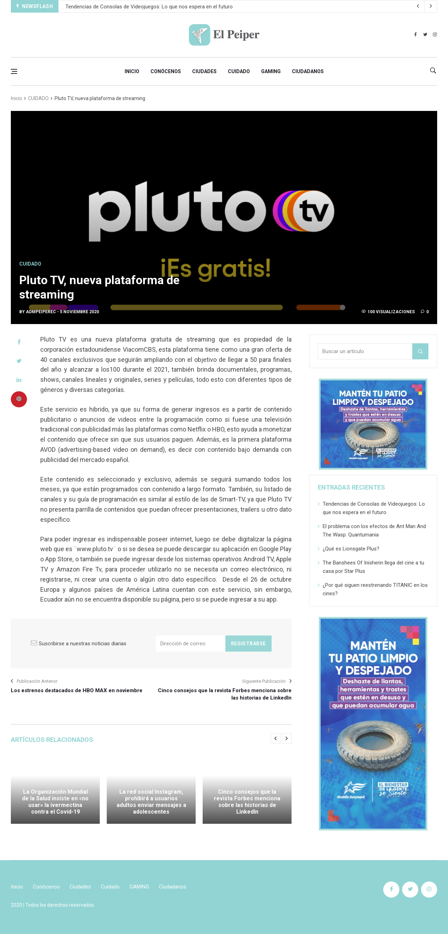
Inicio (132, 71)
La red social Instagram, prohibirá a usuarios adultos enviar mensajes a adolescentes (151, 801)
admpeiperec (41, 311)
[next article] (418, 6)
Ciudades (204, 71)
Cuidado (239, 71)
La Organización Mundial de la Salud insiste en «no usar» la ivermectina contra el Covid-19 (55, 801)
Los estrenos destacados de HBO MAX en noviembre (76, 690)
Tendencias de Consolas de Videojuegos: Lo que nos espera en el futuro (149, 6)
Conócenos (165, 71)
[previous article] (431, 6)
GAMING (271, 71)
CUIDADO (38, 98)
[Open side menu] (14, 71)
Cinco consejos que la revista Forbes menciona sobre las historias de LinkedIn (225, 694)
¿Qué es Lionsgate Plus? (351, 549)
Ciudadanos (308, 71)
